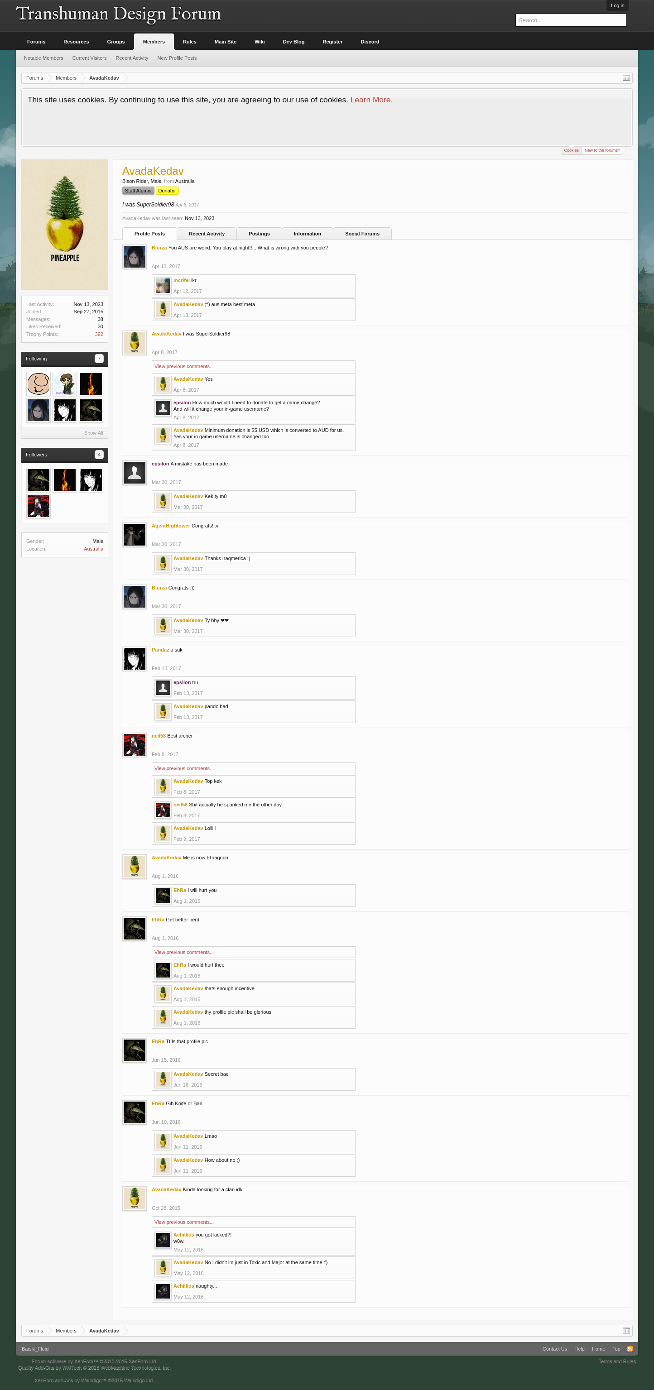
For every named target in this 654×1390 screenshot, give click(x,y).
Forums (36, 41)
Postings (259, 233)
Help (579, 1349)
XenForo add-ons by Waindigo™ (70, 1380)
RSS (630, 1348)
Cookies (571, 150)
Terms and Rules (617, 1361)
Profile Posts (150, 233)
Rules (190, 41)
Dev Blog (294, 41)
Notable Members (43, 58)
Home (598, 1349)
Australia (93, 548)
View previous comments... (184, 366)
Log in (618, 5)
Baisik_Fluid (35, 1349)
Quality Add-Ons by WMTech (94, 1367)
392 (99, 334)
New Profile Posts (177, 58)
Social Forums (362, 233)
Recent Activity (207, 233)
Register (333, 41)
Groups (116, 41)
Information (308, 233)
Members (154, 41)
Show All (93, 433)
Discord (370, 41)
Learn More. (372, 99)
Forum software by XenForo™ (95, 1361)
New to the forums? (602, 150)
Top (616, 1349)
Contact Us (555, 1349)
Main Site (225, 41)
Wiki (260, 41)
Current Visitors (89, 58)
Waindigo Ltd (138, 1380)
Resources (76, 41)
